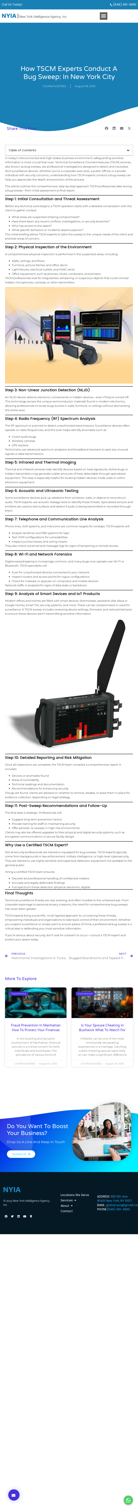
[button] (103, 16)
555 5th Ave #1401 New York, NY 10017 (114, 1199)
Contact (67, 1211)
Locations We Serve (75, 1195)
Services (68, 1200)
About (67, 1205)
